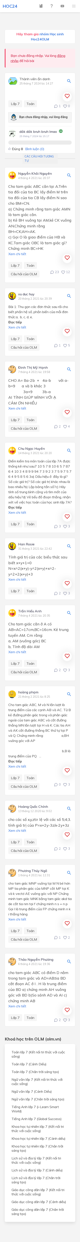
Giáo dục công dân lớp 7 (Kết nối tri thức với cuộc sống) (38, 1192)
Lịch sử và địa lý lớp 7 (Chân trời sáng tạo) (36, 1180)
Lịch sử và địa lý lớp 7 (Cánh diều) (37, 1170)
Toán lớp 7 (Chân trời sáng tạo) (35, 1072)
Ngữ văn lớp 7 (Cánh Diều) (32, 1091)
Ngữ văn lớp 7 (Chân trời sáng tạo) (38, 1099)
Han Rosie (26, 544)
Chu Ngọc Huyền (31, 449)
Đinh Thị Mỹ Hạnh (33, 368)
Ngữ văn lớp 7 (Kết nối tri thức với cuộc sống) (37, 1081)
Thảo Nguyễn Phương (35, 960)
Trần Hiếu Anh (30, 611)
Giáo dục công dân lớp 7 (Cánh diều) (39, 1202)
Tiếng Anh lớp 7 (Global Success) (37, 1119)
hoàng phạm (28, 692)
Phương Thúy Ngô (32, 871)
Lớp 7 (15, 104)
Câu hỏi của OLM (24, 274)
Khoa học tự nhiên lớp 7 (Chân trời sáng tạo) (37, 1148)
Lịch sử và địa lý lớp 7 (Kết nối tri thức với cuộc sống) (36, 1160)
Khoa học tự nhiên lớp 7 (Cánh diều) (38, 1138)
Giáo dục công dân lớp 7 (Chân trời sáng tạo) (38, 1211)
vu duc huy (26, 294)
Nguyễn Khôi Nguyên (35, 174)
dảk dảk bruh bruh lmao (38, 131)
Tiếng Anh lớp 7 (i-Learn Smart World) (35, 1109)
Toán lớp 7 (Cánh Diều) (29, 1064)
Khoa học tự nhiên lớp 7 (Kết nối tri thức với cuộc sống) (38, 1128)
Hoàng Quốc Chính (33, 807)
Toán (30, 104)
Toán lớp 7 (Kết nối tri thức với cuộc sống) (38, 1054)
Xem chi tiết (17, 254)
